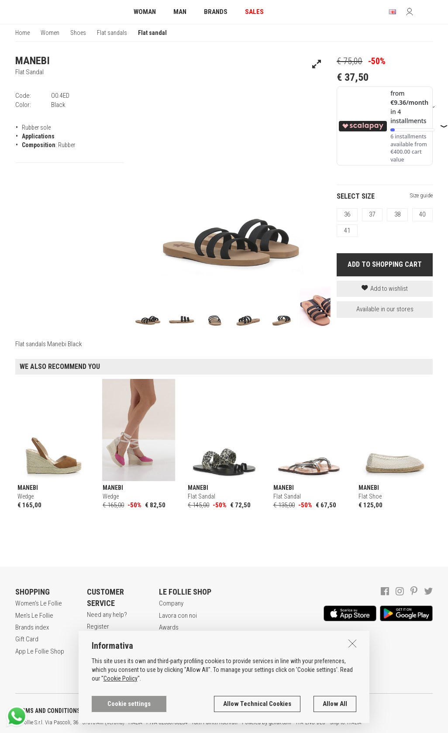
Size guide (421, 195)
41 (347, 230)
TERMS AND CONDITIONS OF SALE (59, 710)
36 (347, 214)
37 (372, 214)
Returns (97, 672)
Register (98, 626)
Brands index (32, 627)
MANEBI (32, 60)
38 (397, 214)
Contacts (171, 651)
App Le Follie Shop (39, 651)
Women (50, 32)
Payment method (109, 660)
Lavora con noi (178, 615)
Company (171, 603)
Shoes (78, 32)
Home (22, 32)
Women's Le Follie (38, 603)
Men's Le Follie (34, 615)
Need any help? (107, 615)
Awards (169, 627)
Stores (168, 639)
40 (422, 214)
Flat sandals (112, 32)
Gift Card (26, 639)
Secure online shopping (105, 643)
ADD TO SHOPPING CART (385, 264)
